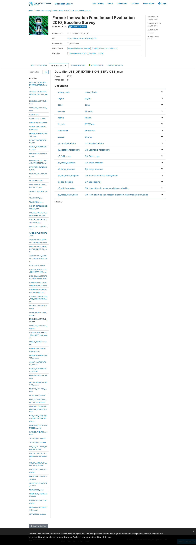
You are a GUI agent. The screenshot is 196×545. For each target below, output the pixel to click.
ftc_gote (61, 124)
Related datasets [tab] (115, 65)
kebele (61, 117)
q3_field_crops (64, 156)
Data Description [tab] (58, 66)
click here (106, 537)
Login (162, 3)
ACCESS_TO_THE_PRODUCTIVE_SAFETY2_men (38, 94)
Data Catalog (98, 3)
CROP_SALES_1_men (37, 265)
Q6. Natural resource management (101, 175)
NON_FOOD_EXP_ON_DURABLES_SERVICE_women (38, 409)
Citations (135, 3)
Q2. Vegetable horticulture (97, 150)
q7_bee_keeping (65, 182)
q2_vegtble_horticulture (69, 150)
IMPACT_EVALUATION (60, 10)
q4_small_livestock (66, 162)
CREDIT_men (34, 114)
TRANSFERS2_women (37, 443)
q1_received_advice (67, 143)
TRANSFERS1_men (36, 198)
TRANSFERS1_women (37, 439)
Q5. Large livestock (94, 169)
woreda (61, 111)
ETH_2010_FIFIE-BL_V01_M (80, 10)
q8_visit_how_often (66, 188)
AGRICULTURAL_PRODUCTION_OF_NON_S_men (38, 258)
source (61, 137)
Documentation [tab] (77, 65)
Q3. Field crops (92, 156)
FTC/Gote (89, 124)
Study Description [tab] (39, 65)
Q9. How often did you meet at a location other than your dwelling (116, 194)
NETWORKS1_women (37, 396)
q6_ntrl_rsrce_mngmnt (68, 175)
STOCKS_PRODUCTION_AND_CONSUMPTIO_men (38, 298)
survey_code (64, 92)
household (63, 130)
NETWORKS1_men (36, 180)
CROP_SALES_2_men (37, 118)
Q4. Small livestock (94, 162)
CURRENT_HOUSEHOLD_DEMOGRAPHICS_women (38, 335)
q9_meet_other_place (68, 194)
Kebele (88, 117)
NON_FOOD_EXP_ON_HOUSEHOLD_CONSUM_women (37, 418)
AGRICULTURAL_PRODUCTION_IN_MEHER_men (38, 249)
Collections (122, 3)
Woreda (88, 111)
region (61, 98)
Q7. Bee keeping (92, 182)
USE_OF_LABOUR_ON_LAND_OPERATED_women (38, 456)
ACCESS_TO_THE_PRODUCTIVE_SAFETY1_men (38, 85)
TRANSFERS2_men (36, 202)
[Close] (194, 531)
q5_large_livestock (66, 169)
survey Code (91, 92)
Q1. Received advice (94, 143)
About (110, 3)
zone (60, 105)
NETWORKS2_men (36, 490)
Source (88, 137)
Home (31, 10)
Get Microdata (77, 27)
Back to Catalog (38, 526)
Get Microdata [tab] (96, 65)
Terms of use (148, 3)
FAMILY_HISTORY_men (38, 123)
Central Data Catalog (43, 10)
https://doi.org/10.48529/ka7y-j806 (82, 38)
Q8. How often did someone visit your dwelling (107, 188)
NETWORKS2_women (37, 514)
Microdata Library (64, 3)
